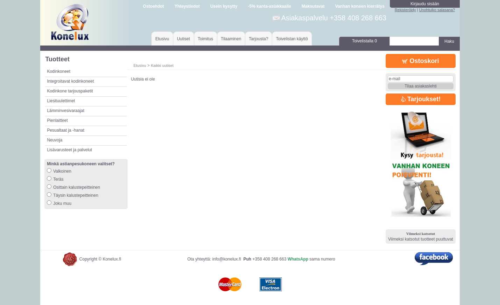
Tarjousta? (258, 38)
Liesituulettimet (61, 100)
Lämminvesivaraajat (65, 110)
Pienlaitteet (57, 120)
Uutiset (183, 38)
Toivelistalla (364, 41)
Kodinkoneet (58, 71)
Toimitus (205, 38)
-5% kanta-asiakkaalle (269, 6)
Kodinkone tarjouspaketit (70, 91)
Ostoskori (420, 60)
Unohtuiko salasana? (437, 10)
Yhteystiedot (187, 6)
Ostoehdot (153, 6)
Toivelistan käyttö (292, 38)
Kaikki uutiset (162, 65)
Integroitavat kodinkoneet (70, 81)
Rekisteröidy (405, 10)
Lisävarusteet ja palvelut (69, 149)
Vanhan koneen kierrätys (359, 6)
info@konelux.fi (226, 259)
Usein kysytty (223, 6)
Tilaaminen (231, 38)
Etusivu (162, 38)
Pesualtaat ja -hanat (65, 130)
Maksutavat (313, 6)
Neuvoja (54, 140)
